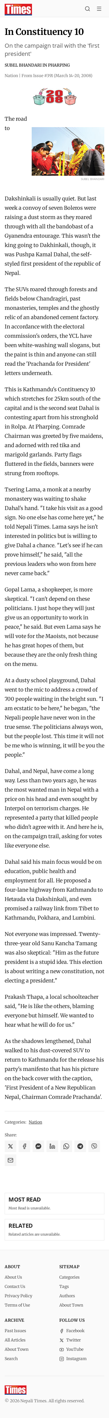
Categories (69, 1277)
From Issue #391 (57, 75)
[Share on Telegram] (80, 1146)
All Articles (15, 1340)
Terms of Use (17, 1305)
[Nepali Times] (15, 1390)
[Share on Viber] (94, 1146)
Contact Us (15, 1286)
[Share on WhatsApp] (66, 1146)
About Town (71, 1305)
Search (11, 1358)
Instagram (73, 1358)
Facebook (72, 1330)
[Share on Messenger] (38, 1146)
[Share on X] (10, 1146)
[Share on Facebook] (24, 1146)
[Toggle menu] (99, 9)
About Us (13, 1277)
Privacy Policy (18, 1295)
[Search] (87, 9)
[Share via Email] (10, 1160)
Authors (67, 1295)
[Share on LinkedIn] (52, 1146)
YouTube (71, 1349)
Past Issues (15, 1330)
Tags (64, 1286)
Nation (35, 1122)
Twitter (70, 1340)
